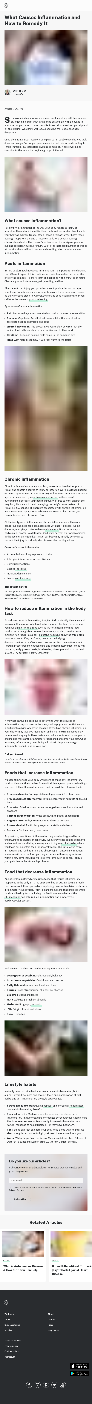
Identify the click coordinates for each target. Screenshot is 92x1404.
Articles (8, 109)
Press (50, 1325)
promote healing (38, 299)
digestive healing (48, 634)
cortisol (47, 1105)
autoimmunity (23, 578)
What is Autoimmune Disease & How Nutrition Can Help (23, 1268)
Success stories (12, 1325)
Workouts (9, 1314)
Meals (7, 1319)
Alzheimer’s (51, 529)
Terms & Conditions (67, 1187)
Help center (53, 1330)
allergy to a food (27, 627)
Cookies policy (11, 1351)
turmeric (36, 1004)
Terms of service (13, 1340)
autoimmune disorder (45, 497)
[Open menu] (84, 5)
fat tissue (20, 568)
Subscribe (20, 1199)
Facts (6, 1261)
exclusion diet (69, 843)
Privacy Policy (16, 1190)
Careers (51, 1319)
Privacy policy (11, 1346)
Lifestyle (19, 109)
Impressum (10, 1357)
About (51, 1314)
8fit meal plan (12, 897)
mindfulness (76, 1105)
